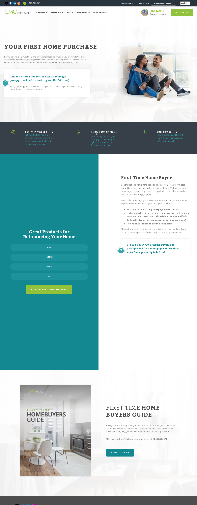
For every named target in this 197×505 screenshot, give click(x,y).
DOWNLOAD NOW (120, 453)
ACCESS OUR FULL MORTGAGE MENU (49, 289)
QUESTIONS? (167, 132)
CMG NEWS (143, 3)
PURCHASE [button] (42, 12)
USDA (49, 267)
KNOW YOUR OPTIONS (104, 133)
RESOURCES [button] (83, 12)
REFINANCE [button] (57, 12)
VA (49, 276)
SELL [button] (70, 12)
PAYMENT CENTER (163, 3)
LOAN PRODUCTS (101, 12)
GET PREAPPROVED (39, 132)
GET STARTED (182, 12)
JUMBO (49, 257)
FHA (49, 248)
